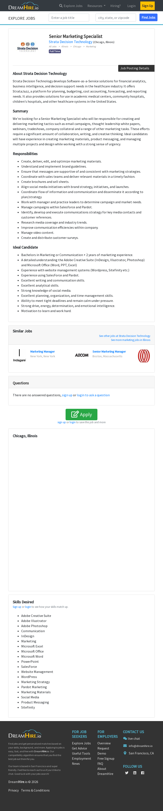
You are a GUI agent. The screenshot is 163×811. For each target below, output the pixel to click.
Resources (95, 6)
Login (131, 6)
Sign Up (147, 6)
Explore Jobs (71, 6)
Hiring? (115, 6)
